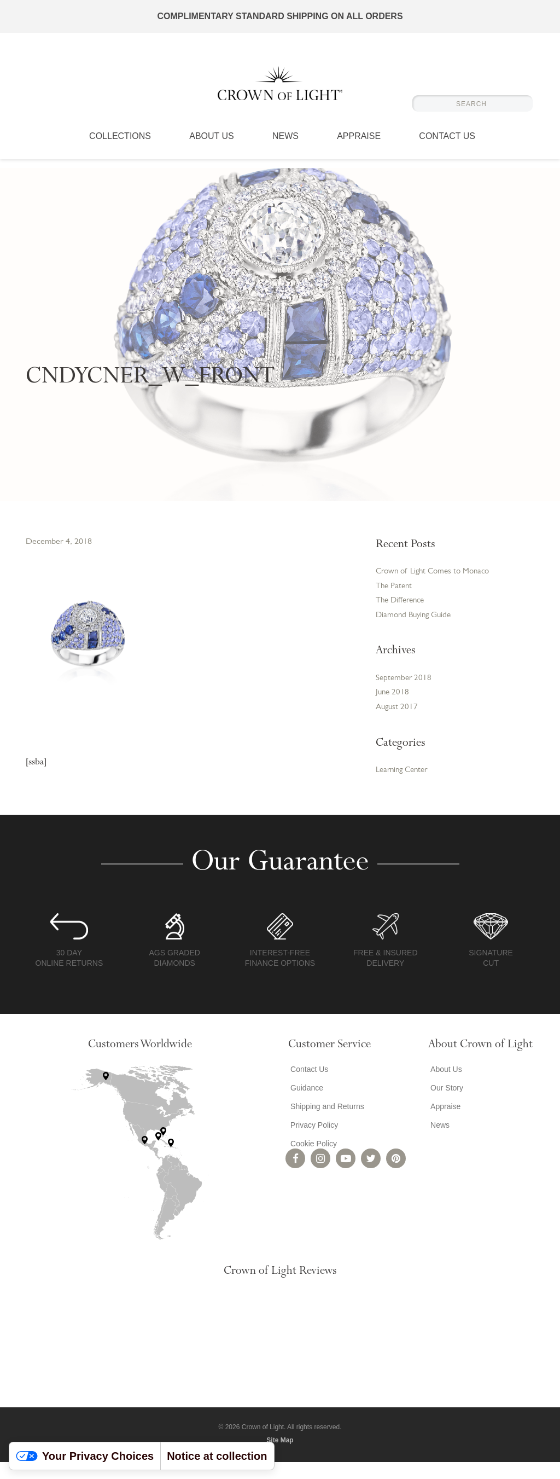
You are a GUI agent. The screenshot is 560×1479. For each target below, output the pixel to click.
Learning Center (404, 787)
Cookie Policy (311, 1161)
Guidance (304, 1105)
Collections (120, 145)
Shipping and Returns (325, 1124)
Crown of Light (280, 87)
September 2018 (405, 693)
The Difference (402, 614)
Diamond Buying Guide (416, 629)
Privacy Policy (312, 1142)
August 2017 (398, 724)
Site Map (279, 1457)
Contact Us (447, 145)
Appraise (359, 145)
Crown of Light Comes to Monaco (421, 578)
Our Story (444, 1105)
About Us (211, 145)
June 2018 (393, 708)
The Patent (395, 598)
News (285, 145)
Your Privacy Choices (85, 1456)
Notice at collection (217, 1456)
